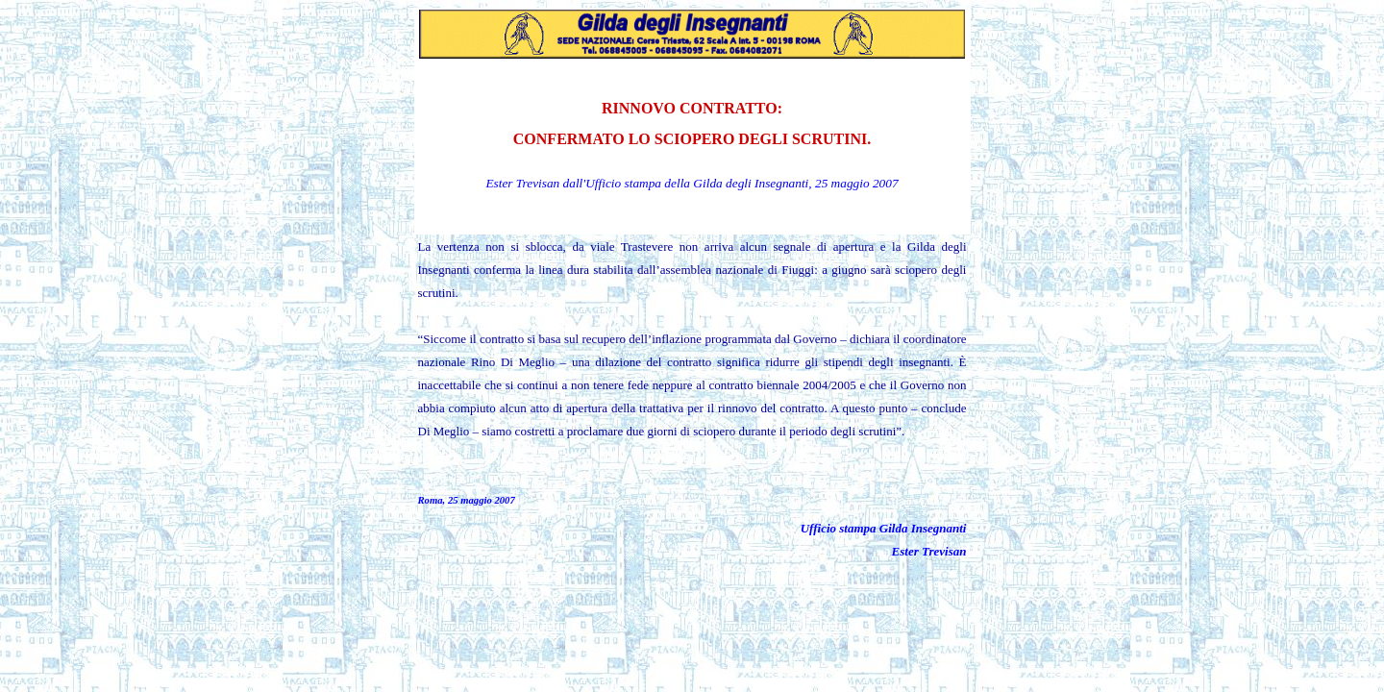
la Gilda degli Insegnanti (744, 183)
